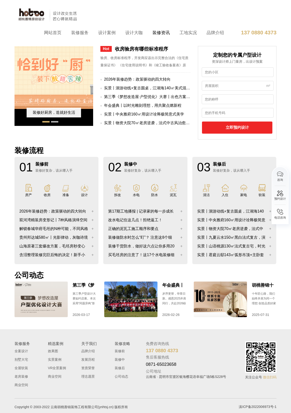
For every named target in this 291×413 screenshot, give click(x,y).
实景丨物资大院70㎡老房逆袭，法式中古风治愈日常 (147, 123)
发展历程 (88, 359)
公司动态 (121, 376)
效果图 (53, 351)
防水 (154, 190)
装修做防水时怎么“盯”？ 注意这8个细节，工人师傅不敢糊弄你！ (140, 238)
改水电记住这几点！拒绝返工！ (135, 220)
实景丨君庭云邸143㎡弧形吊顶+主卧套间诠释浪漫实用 (230, 256)
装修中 (120, 359)
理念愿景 (88, 376)
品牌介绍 (88, 351)
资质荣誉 (88, 368)
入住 (225, 190)
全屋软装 (21, 368)
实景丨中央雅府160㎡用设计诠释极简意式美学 (144, 114)
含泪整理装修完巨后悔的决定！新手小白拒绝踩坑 (52, 256)
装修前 (120, 351)
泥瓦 (173, 190)
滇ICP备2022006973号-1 (254, 407)
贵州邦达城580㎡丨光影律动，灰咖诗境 (53, 237)
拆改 (117, 190)
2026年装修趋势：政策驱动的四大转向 (137, 79)
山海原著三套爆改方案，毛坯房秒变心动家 (52, 247)
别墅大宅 (21, 359)
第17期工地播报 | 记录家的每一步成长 (141, 211)
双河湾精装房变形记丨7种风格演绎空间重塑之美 (53, 221)
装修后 (120, 368)
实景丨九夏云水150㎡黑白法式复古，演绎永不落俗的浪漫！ (231, 238)
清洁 (206, 190)
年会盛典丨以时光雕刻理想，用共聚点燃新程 (142, 105)
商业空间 (21, 385)
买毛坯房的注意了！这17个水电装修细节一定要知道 (141, 256)
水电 (136, 190)
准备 (65, 190)
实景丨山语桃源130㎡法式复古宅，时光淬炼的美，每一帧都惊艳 (231, 247)
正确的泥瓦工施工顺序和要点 (133, 229)
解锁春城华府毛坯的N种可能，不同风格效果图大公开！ (53, 230)
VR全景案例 (57, 368)
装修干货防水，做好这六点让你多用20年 (141, 247)
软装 (262, 190)
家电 (243, 190)
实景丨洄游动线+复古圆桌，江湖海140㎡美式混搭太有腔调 (147, 88)
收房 (47, 190)
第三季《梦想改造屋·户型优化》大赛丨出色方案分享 (147, 97)
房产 (28, 190)
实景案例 (54, 359)
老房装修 (21, 376)
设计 (84, 190)
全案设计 (21, 351)
